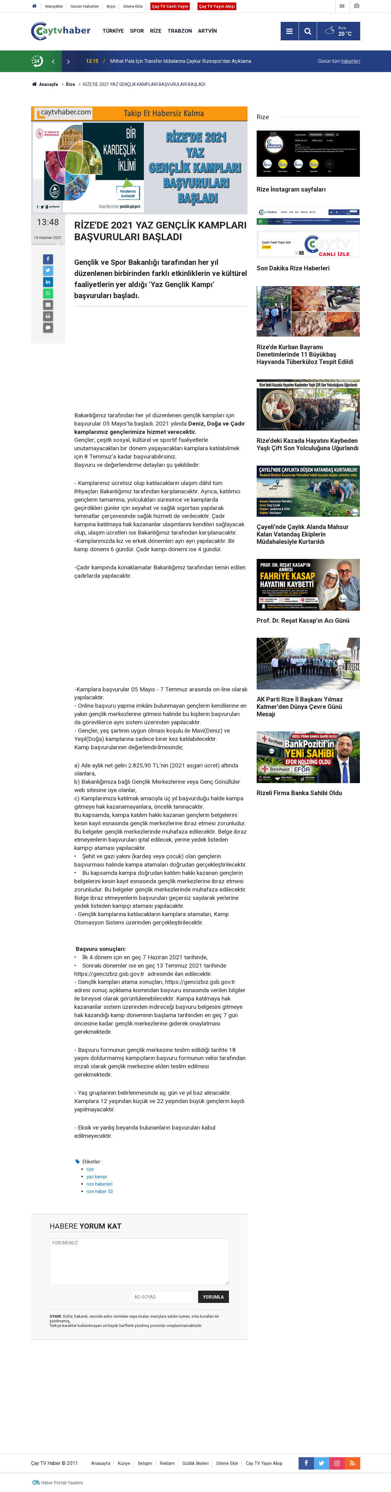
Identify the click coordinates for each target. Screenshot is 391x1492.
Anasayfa (100, 1463)
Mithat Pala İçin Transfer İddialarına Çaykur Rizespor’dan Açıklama (180, 61)
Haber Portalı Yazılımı (62, 1482)
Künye (124, 1463)
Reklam (167, 1463)
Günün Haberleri (85, 6)
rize (90, 1169)
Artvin (207, 31)
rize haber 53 (100, 1191)
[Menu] (289, 31)
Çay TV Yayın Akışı (217, 6)
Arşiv (111, 6)
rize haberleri (99, 1184)
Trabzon (180, 31)
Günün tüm (339, 61)
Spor (137, 31)
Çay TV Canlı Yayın (170, 6)
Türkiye (113, 31)
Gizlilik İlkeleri (195, 1463)
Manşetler (54, 6)
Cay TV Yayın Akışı (264, 1463)
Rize (155, 31)
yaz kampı (97, 1176)
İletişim (145, 1463)
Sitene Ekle (133, 6)
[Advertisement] (160, 359)
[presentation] (53, 61)
